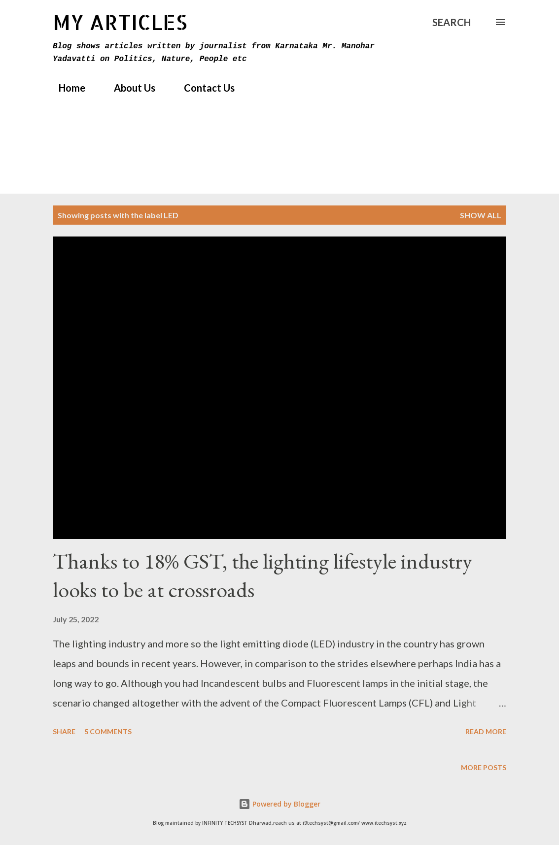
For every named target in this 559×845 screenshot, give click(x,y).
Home (66, 88)
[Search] (451, 22)
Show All (480, 215)
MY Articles (120, 22)
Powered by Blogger (279, 804)
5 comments (108, 731)
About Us (128, 88)
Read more (485, 731)
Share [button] (64, 731)
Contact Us (203, 88)
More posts (483, 767)
